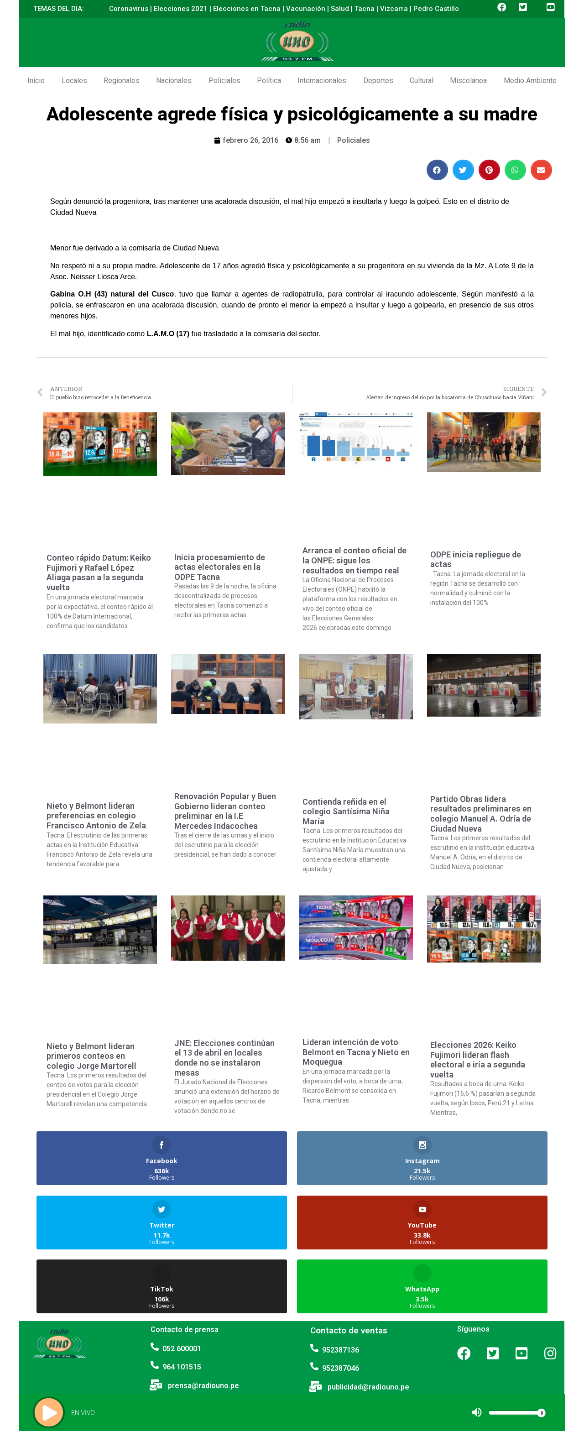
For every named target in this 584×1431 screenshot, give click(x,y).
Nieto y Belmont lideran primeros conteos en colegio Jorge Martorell (91, 1056)
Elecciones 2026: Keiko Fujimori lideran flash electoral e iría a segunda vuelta (477, 1059)
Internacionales (321, 80)
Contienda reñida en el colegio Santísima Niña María (346, 811)
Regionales (122, 80)
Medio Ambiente (530, 80)
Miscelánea (468, 80)
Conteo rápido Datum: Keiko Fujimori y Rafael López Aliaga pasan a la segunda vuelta (99, 572)
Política (269, 80)
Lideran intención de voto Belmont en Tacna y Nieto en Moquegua (356, 1052)
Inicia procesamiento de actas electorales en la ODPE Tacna (219, 567)
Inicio (36, 80)
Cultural (421, 80)
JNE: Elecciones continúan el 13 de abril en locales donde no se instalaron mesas (224, 1057)
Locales (74, 80)
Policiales (224, 80)
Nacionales (174, 80)
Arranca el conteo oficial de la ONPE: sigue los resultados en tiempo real (354, 560)
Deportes (378, 80)
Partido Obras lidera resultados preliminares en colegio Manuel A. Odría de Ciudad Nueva (481, 813)
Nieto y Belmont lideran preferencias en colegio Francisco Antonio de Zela (96, 815)
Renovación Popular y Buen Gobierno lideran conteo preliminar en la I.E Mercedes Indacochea (225, 811)
